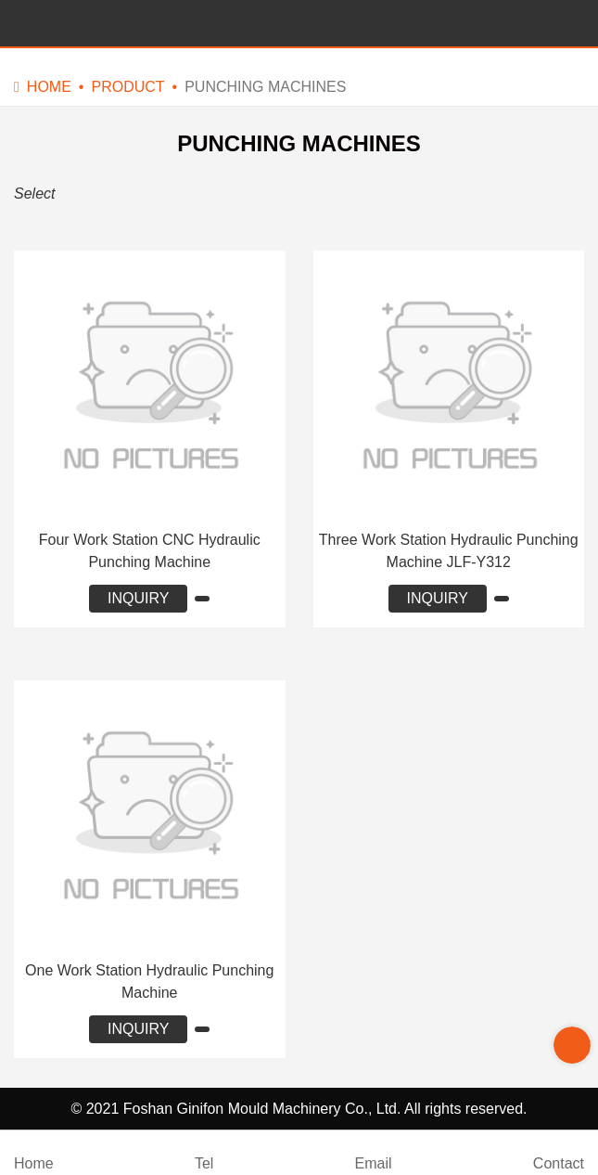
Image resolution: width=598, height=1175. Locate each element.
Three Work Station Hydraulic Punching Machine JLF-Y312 (449, 551)
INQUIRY (138, 598)
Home (49, 87)
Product (127, 87)
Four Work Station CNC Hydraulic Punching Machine (150, 551)
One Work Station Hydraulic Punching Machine (149, 981)
